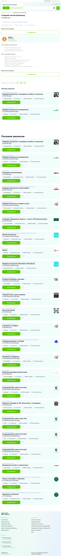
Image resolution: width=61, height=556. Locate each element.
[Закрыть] (24, 4)
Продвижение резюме (37, 524)
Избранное (56, 4)
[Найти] (58, 8)
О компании (4, 519)
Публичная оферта (36, 554)
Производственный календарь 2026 (40, 526)
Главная (3, 12)
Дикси (8, 12)
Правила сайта (5, 530)
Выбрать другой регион (17, 7)
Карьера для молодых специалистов (40, 528)
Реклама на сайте (5, 524)
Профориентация (35, 521)
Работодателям (56, 1)
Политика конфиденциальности (39, 552)
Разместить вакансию (7, 526)
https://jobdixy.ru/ (12, 40)
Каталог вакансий (36, 519)
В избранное (30, 32)
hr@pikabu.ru (4, 552)
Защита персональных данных (9, 528)
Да (6, 7)
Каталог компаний (36, 530)
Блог (32, 532)
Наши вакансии (5, 521)
